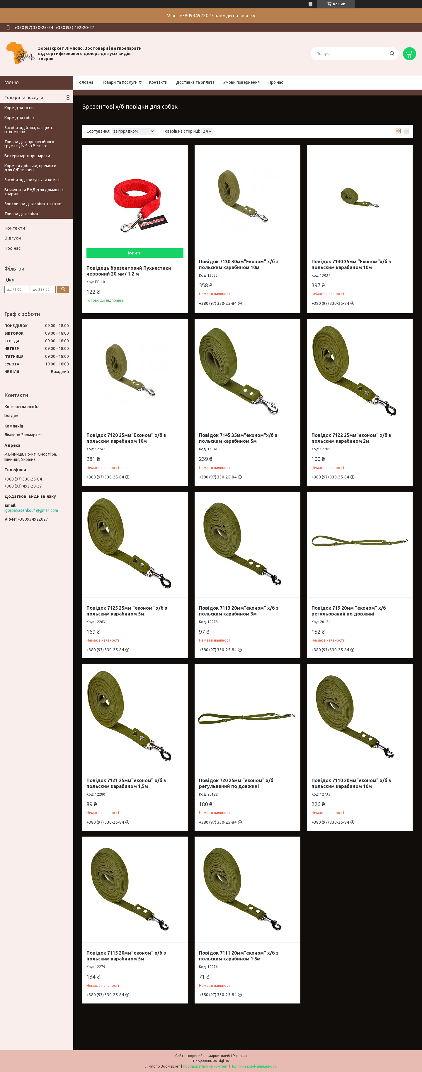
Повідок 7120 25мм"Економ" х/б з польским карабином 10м (126, 438)
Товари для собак (21, 213)
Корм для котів (19, 107)
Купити (135, 253)
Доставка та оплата (195, 82)
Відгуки (12, 237)
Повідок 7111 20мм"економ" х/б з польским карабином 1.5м (238, 955)
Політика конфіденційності (254, 1066)
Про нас (275, 82)
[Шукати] (392, 53)
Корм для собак (19, 117)
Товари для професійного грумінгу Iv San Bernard (29, 143)
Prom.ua (240, 1056)
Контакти (158, 82)
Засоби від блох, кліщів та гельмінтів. (29, 129)
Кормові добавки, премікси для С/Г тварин (30, 167)
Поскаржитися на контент (205, 1066)
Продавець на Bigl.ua (211, 1061)
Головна (85, 82)
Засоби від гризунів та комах (31, 179)
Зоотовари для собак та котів (33, 203)
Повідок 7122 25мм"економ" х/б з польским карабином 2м (351, 438)
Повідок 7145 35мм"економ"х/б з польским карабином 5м (238, 438)
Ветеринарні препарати (27, 155)
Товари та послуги (119, 82)
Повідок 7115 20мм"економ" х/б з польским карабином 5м (126, 955)
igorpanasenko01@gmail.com (31, 510)
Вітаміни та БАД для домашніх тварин (34, 191)
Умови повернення (241, 82)
